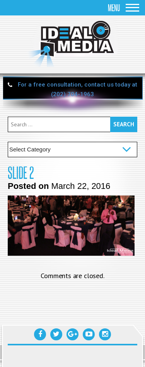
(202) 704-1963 (72, 94)
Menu (123, 8)
